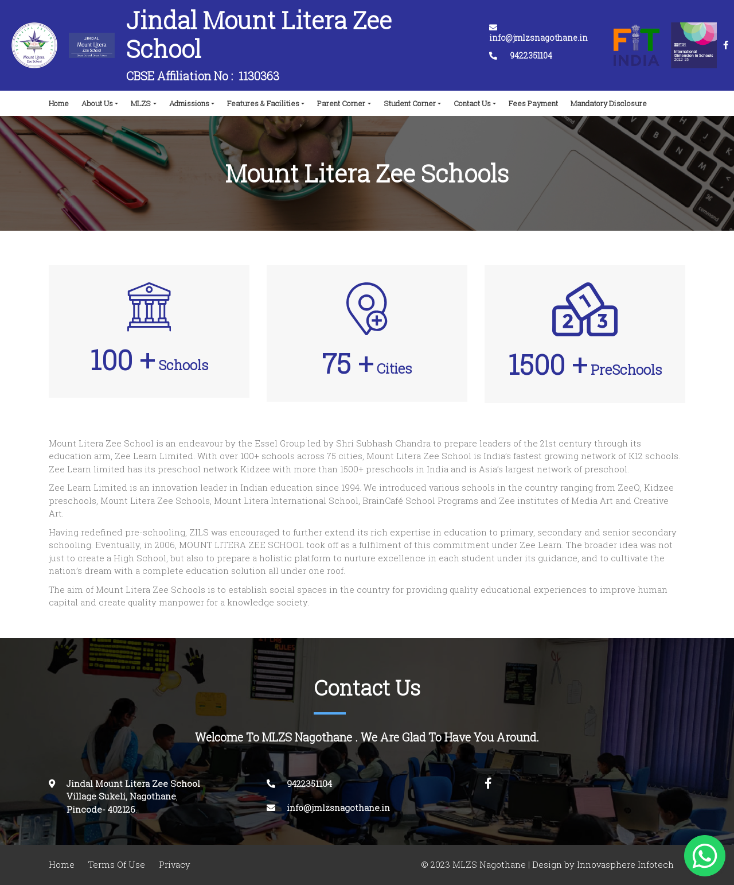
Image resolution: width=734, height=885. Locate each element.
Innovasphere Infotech (624, 865)
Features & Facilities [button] (263, 103)
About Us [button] (97, 103)
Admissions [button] (189, 103)
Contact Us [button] (472, 103)
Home (61, 100)
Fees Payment (533, 103)
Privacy (174, 865)
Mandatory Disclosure (609, 103)
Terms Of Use (116, 865)
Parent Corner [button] (341, 103)
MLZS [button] (141, 103)
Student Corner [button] (410, 103)
